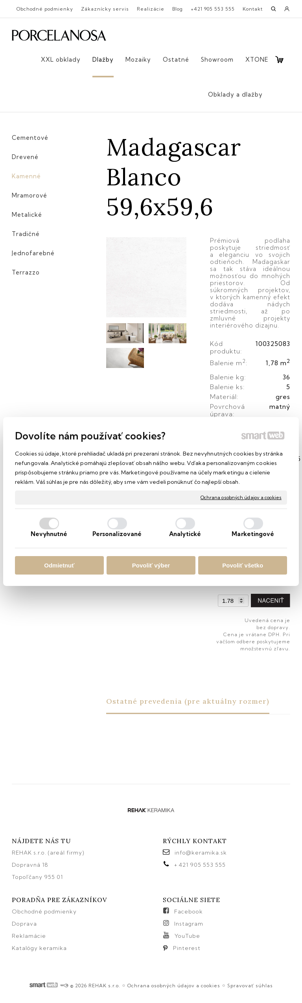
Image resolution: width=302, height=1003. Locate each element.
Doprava (24, 923)
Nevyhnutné (49, 534)
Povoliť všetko (242, 565)
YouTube (187, 935)
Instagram (188, 923)
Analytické (185, 534)
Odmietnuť (59, 565)
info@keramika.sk (201, 852)
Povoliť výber (151, 565)
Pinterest (187, 948)
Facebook (188, 911)
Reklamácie (30, 935)
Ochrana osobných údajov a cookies (241, 497)
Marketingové (253, 534)
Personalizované (117, 534)
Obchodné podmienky (44, 911)
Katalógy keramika (39, 948)
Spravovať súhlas (250, 985)
